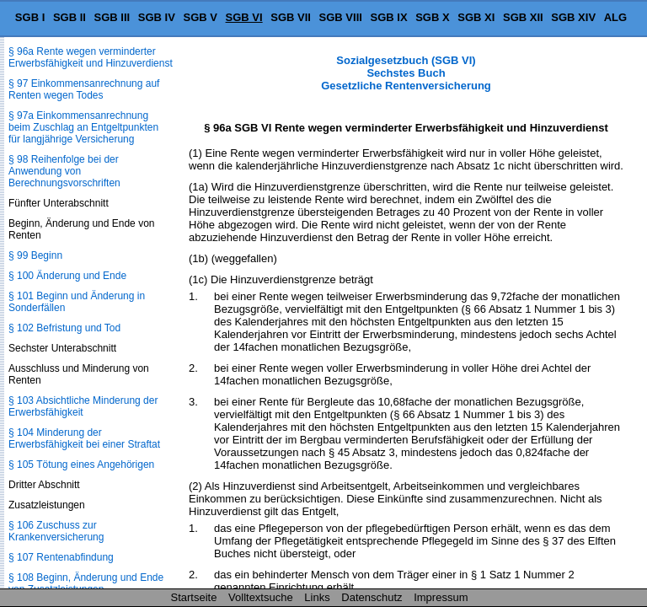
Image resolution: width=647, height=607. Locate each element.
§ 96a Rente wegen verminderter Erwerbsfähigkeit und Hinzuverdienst (90, 57)
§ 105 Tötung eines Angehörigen (81, 464)
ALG (615, 17)
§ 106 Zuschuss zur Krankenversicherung (56, 531)
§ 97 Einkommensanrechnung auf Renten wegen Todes (83, 89)
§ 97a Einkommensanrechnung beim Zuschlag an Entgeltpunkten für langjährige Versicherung (83, 127)
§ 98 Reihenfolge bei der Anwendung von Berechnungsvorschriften (64, 171)
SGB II (69, 17)
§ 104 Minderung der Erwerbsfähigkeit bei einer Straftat (84, 438)
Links (316, 597)
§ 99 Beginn (35, 255)
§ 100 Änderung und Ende (67, 276)
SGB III (112, 17)
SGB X (432, 17)
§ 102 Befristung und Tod (64, 328)
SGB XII (523, 17)
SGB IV (156, 17)
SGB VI (244, 17)
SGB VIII (340, 17)
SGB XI (476, 17)
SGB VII (290, 17)
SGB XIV (573, 17)
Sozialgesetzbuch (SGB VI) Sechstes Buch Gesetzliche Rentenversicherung (406, 73)
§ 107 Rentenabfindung (61, 557)
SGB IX (389, 17)
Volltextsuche (260, 597)
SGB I (30, 17)
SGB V (200, 17)
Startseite (194, 597)
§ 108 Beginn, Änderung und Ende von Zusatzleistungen (85, 583)
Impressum (441, 597)
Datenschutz (371, 597)
